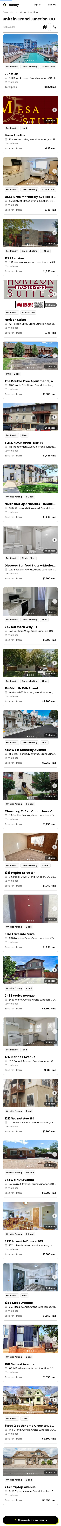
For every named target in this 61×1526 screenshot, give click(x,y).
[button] (30, 63)
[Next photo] (51, 48)
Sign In (37, 4)
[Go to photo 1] (27, 60)
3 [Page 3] (38, 1519)
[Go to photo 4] (33, 60)
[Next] (45, 1518)
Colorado (8, 12)
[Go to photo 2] (29, 60)
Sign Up (52, 4)
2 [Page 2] (30, 1519)
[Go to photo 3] (31, 60)
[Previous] (15, 1518)
